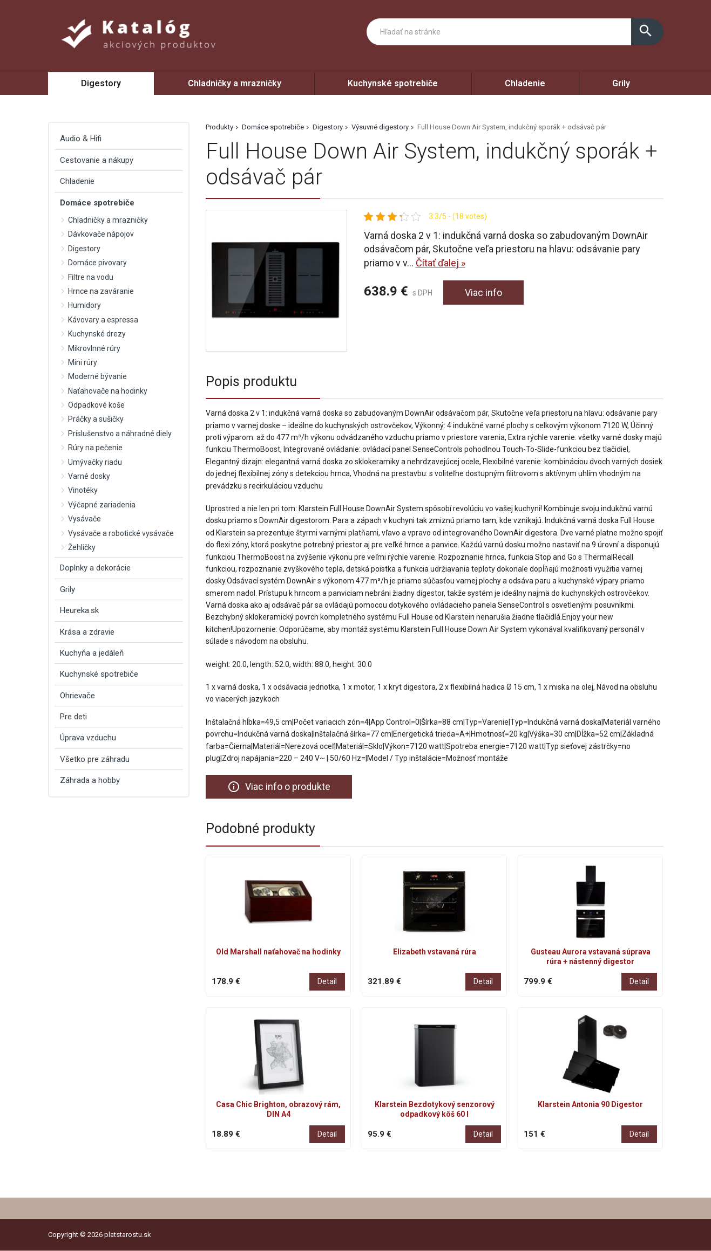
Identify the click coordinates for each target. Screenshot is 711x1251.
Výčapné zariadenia (102, 504)
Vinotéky (83, 490)
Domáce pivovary (97, 262)
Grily (621, 83)
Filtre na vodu (90, 277)
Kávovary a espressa (103, 319)
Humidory (84, 305)
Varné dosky (89, 476)
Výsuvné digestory (380, 127)
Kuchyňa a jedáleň (92, 653)
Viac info (483, 292)
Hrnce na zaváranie (101, 291)
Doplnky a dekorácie (95, 568)
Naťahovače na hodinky (107, 391)
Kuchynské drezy (97, 333)
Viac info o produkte (278, 786)
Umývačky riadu (95, 462)
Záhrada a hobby (90, 780)
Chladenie (525, 83)
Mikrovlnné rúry (94, 348)
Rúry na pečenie (95, 447)
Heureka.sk (79, 610)
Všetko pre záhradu (95, 759)
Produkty (219, 127)
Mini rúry (82, 362)
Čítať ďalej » (440, 263)
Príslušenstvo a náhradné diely (120, 433)
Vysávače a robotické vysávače (121, 533)
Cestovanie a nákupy (96, 160)
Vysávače (84, 518)
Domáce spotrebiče (273, 127)
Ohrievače (77, 695)
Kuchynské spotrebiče (393, 83)
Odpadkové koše (96, 405)
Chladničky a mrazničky (234, 83)
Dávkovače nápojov (101, 234)
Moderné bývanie (97, 376)
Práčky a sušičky (96, 419)
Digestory (101, 83)
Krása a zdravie (87, 632)
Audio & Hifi (80, 138)
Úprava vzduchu (88, 738)
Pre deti (73, 716)
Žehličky (82, 547)
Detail (327, 981)
